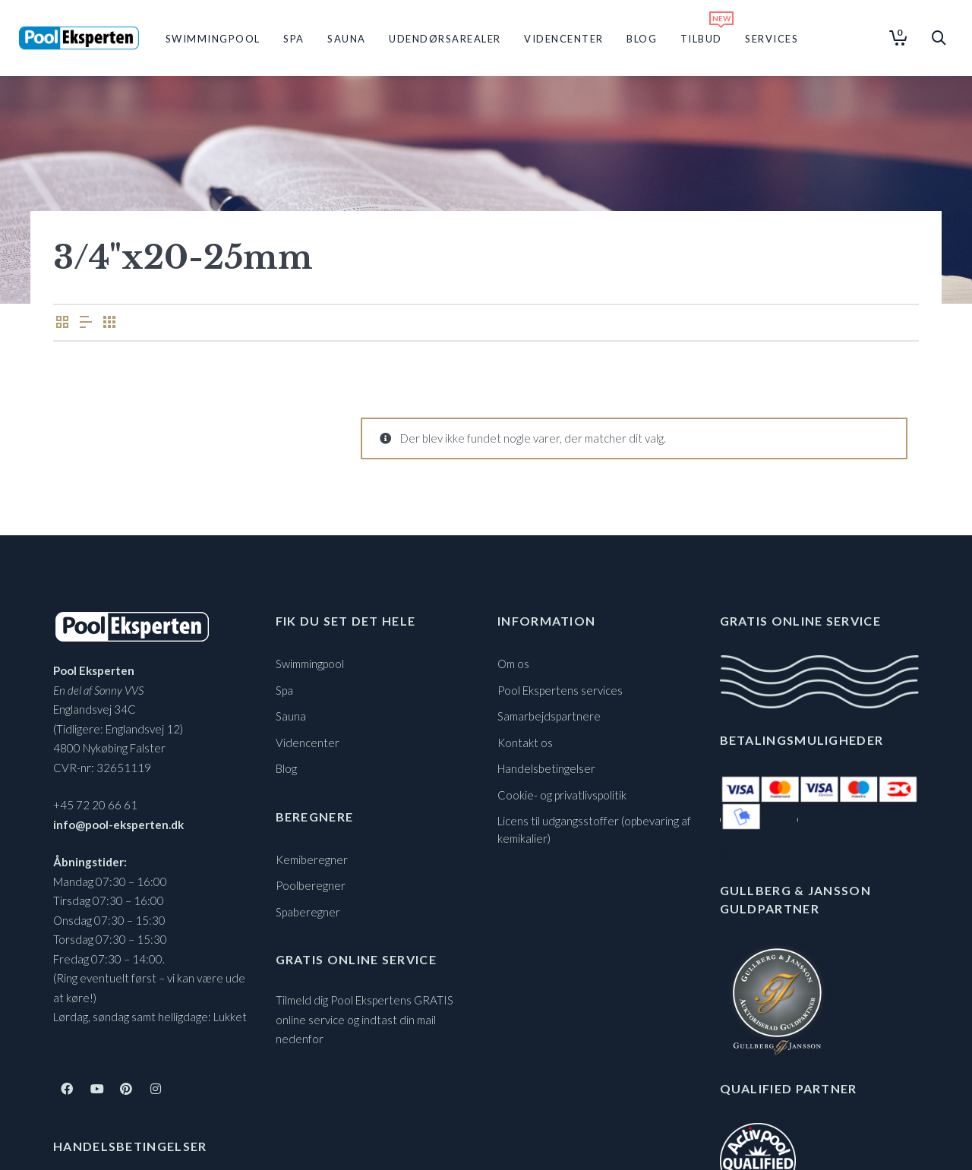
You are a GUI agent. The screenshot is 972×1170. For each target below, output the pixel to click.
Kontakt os (525, 742)
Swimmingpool (310, 663)
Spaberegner (308, 912)
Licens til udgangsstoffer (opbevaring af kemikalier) (594, 829)
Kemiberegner (312, 859)
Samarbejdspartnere (549, 716)
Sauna (291, 716)
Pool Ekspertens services (560, 690)
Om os (513, 663)
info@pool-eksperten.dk (118, 824)
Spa (284, 690)
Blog (286, 768)
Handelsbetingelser (546, 768)
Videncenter (307, 742)
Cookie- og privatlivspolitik (561, 795)
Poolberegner (311, 885)
